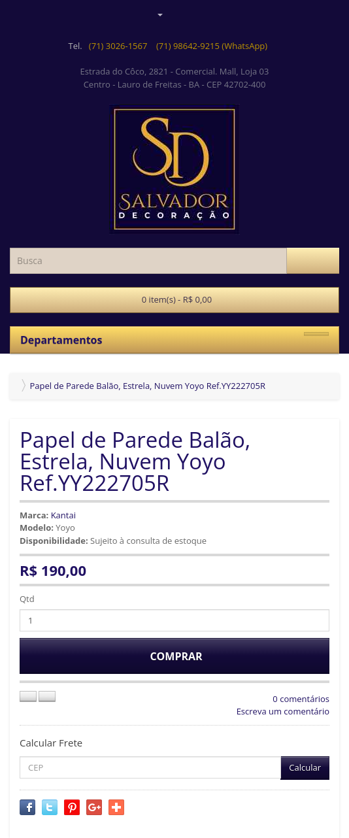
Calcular (305, 767)
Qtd (27, 599)
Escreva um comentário (283, 711)
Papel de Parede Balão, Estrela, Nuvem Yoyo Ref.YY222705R (147, 386)
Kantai (63, 515)
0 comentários (301, 699)
